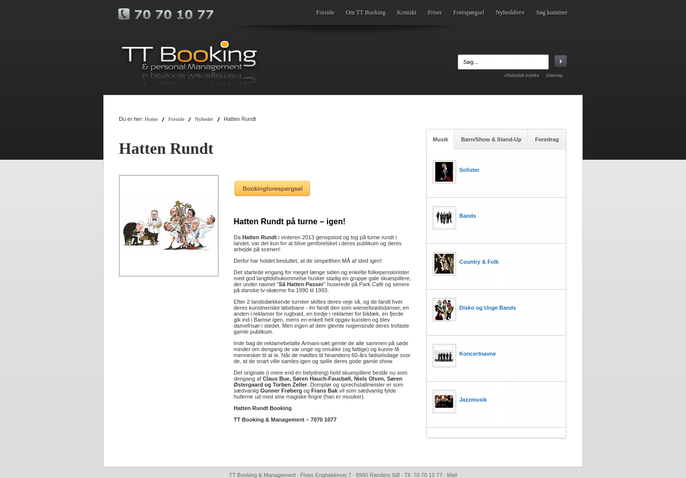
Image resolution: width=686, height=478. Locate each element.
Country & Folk (479, 262)
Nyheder (204, 119)
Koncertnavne (477, 354)
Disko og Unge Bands (487, 308)
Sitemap (554, 75)
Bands (467, 216)
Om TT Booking (366, 12)
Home (151, 119)
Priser (435, 12)
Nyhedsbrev (510, 12)
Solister (469, 170)
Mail (452, 475)
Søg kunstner (552, 12)
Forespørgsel (468, 12)
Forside (326, 12)
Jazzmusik (473, 400)
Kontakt (406, 12)
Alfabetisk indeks (521, 75)
